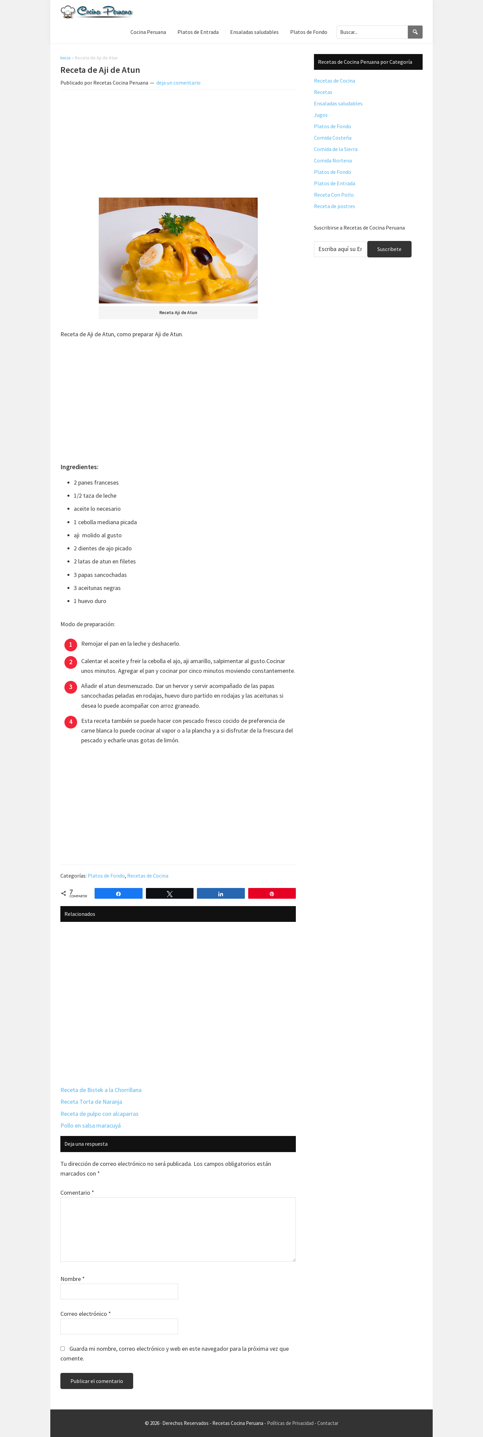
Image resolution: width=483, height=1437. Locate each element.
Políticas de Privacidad (290, 1423)
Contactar (327, 1423)
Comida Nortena (333, 160)
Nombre (72, 1279)
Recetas (323, 92)
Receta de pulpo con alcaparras (99, 1114)
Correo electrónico (85, 1314)
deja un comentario (178, 82)
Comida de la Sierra (336, 149)
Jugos (321, 114)
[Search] (415, 32)
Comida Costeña (333, 137)
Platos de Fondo (106, 875)
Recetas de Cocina (147, 875)
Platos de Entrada (334, 183)
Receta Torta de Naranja (91, 1101)
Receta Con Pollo (334, 194)
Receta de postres (334, 206)
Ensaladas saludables (338, 103)
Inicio (65, 58)
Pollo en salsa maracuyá (90, 1125)
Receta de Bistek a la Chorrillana (101, 1090)
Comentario (77, 1192)
